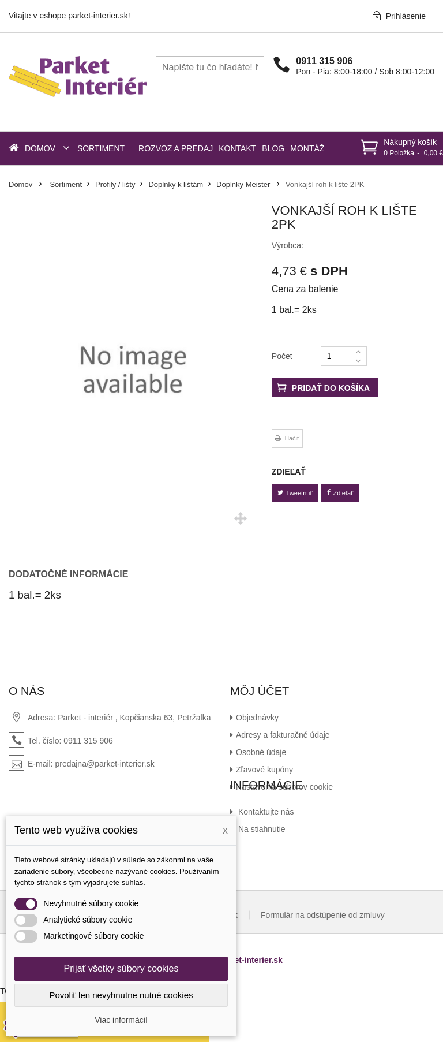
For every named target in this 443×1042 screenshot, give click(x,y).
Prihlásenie (399, 15)
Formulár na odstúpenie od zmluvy (323, 960)
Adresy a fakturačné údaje (283, 735)
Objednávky (257, 717)
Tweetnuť (295, 493)
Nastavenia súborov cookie (284, 786)
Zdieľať (340, 493)
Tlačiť (291, 438)
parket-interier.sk (250, 1005)
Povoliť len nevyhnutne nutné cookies (121, 995)
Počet (282, 356)
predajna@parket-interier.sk (104, 763)
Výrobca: (287, 245)
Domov (20, 184)
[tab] (77, 574)
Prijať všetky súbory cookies (121, 968)
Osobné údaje (261, 752)
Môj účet (259, 691)
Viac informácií (121, 1020)
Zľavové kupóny (264, 769)
